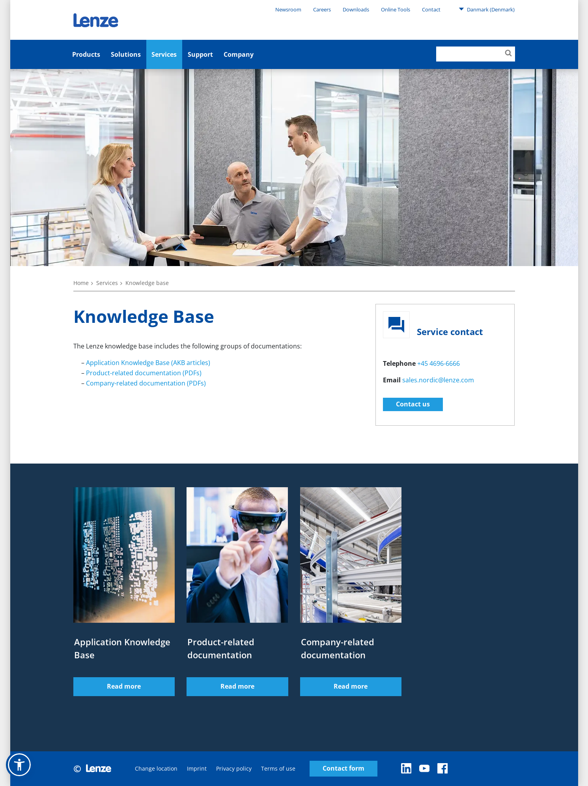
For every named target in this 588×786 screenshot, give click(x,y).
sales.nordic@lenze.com (438, 380)
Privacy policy (234, 768)
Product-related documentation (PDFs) (144, 373)
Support (200, 54)
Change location (156, 768)
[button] (19, 764)
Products (86, 54)
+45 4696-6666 (438, 363)
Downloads (356, 9)
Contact (431, 9)
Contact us (413, 404)
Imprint (197, 768)
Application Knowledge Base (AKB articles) (148, 362)
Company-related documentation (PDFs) (146, 383)
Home (81, 283)
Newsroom (288, 9)
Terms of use (278, 768)
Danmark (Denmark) (487, 9)
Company (239, 54)
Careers (322, 9)
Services (164, 54)
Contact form (343, 768)
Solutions (126, 54)
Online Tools (395, 9)
